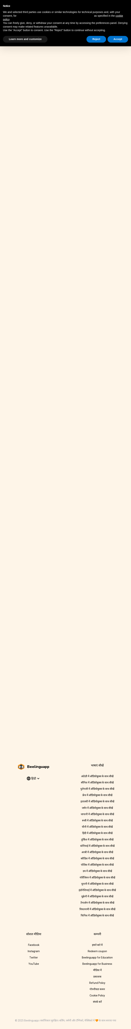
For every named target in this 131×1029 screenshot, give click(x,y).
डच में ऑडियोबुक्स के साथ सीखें (97, 871)
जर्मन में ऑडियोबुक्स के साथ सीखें (97, 807)
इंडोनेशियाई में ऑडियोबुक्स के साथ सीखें (97, 890)
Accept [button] (117, 39)
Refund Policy (97, 982)
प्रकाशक (97, 976)
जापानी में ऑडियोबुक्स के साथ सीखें (97, 814)
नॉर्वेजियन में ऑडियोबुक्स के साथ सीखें (97, 877)
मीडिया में (97, 970)
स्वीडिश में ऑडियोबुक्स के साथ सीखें (97, 858)
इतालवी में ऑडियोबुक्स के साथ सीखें (97, 801)
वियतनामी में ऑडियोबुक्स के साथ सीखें (97, 909)
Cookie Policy (97, 995)
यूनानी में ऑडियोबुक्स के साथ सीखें (97, 883)
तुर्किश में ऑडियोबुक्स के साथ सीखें (97, 839)
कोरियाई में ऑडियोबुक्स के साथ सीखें (97, 845)
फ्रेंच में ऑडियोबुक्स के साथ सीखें (97, 795)
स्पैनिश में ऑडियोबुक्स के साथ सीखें (97, 782)
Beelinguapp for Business (97, 963)
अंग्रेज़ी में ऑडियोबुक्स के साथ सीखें (97, 776)
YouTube (33, 963)
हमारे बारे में (97, 944)
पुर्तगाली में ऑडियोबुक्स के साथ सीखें (97, 788)
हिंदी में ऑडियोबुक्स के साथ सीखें (97, 833)
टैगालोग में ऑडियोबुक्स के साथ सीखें (97, 902)
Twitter (33, 957)
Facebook (33, 944)
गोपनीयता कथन (97, 989)
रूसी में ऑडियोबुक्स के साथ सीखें (97, 820)
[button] (33, 778)
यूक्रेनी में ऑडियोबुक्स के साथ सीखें (97, 896)
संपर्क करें (97, 1001)
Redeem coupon (97, 951)
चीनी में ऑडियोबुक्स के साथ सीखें (97, 826)
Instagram (34, 951)
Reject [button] (96, 39)
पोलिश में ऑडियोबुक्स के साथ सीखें (97, 864)
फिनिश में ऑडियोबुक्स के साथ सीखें (97, 915)
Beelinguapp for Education (97, 957)
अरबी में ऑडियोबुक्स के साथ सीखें (97, 852)
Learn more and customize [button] (25, 39)
